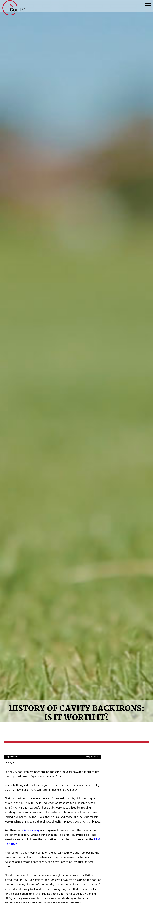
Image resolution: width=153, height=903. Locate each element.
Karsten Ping (31, 830)
